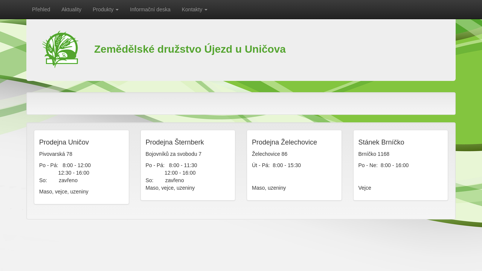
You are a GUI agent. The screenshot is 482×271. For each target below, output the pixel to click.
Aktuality (71, 9)
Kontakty (194, 9)
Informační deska (150, 9)
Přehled (41, 9)
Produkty (106, 9)
